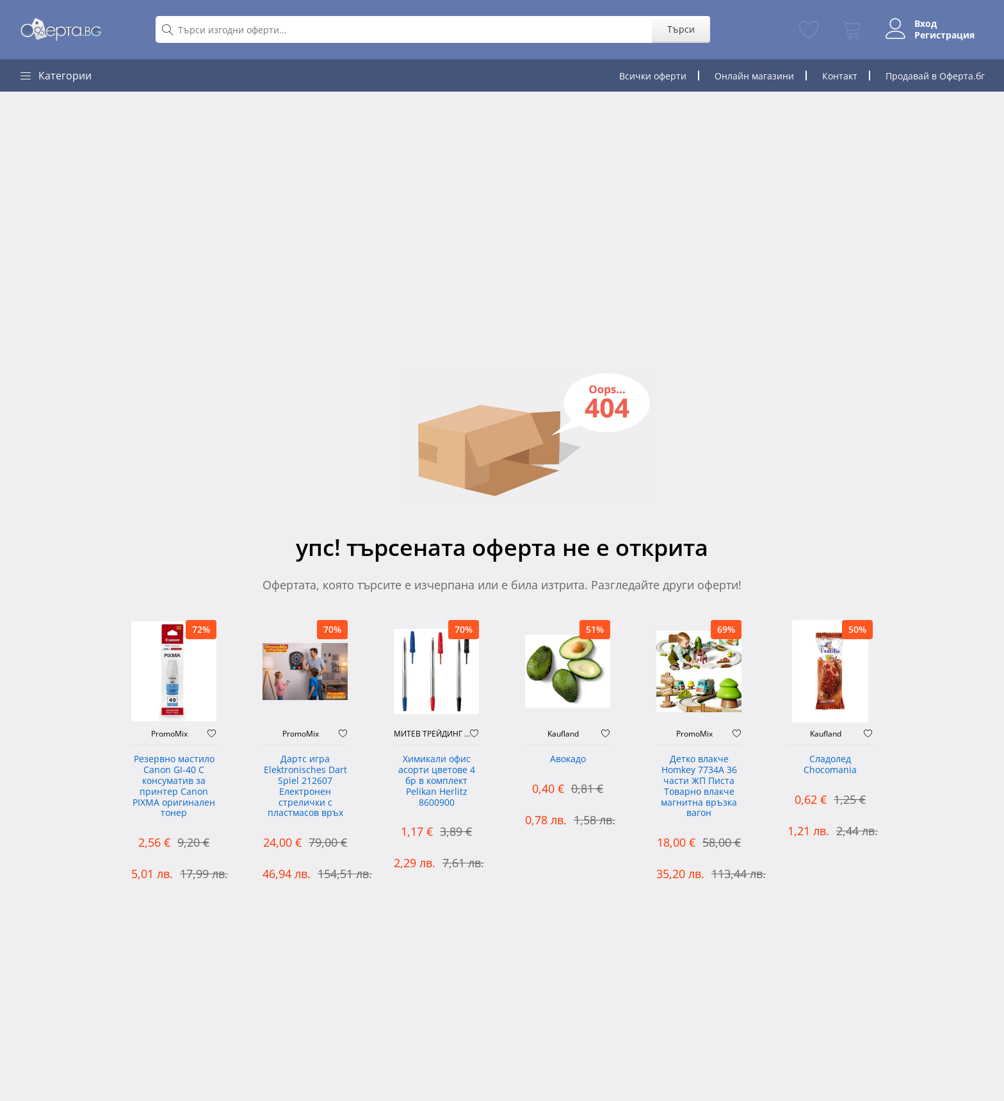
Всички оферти (652, 76)
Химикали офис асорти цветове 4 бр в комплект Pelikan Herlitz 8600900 (436, 781)
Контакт (839, 76)
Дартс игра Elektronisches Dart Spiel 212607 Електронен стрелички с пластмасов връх (305, 786)
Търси (681, 29)
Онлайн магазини (754, 76)
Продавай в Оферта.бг (935, 76)
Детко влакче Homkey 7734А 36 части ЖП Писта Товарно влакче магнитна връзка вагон (699, 786)
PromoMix (169, 734)
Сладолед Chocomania (830, 765)
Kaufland (563, 734)
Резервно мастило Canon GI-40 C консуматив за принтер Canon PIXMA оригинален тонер (174, 786)
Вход (925, 23)
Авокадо (568, 759)
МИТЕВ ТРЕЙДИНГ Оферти (432, 734)
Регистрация (944, 35)
